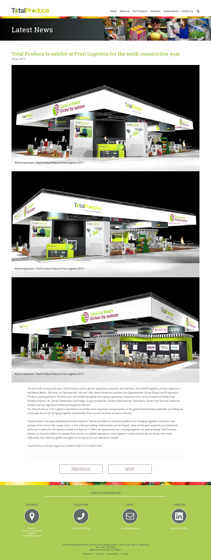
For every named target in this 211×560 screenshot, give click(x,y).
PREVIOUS (81, 469)
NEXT (130, 469)
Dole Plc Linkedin (179, 528)
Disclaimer (88, 554)
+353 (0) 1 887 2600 (81, 528)
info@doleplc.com (130, 528)
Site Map (100, 554)
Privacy (124, 554)
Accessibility (113, 554)
